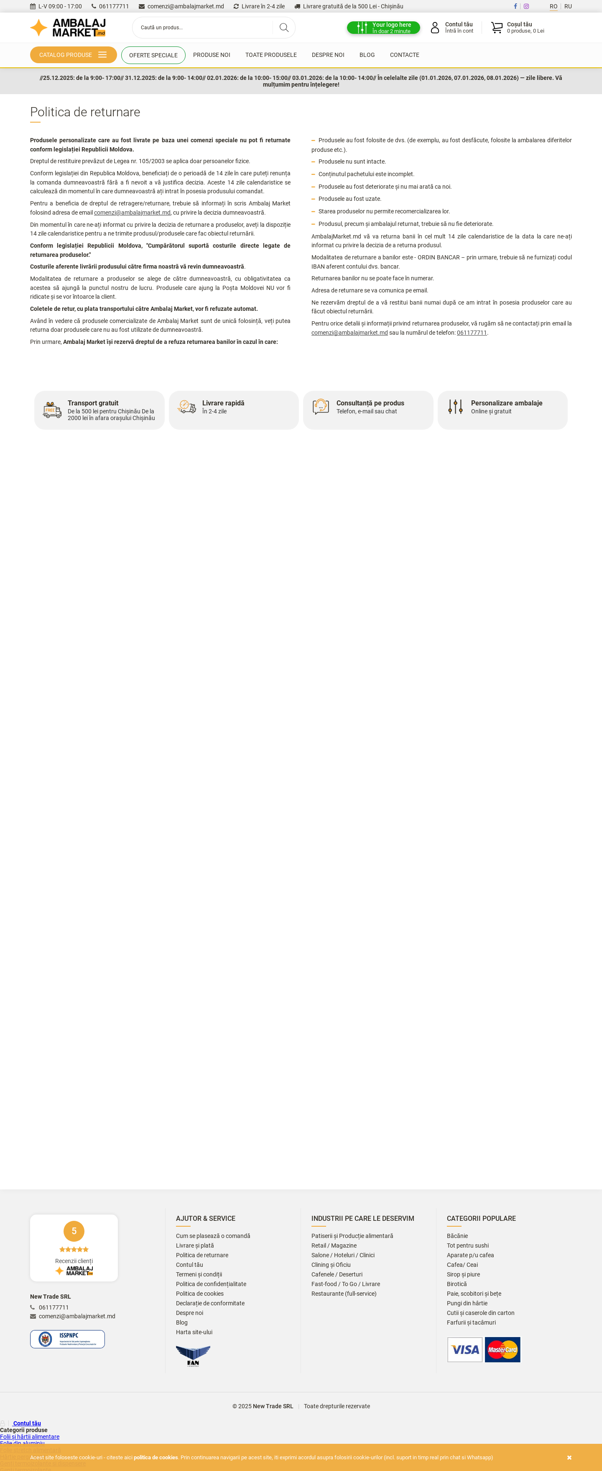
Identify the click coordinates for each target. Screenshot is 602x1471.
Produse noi (211, 54)
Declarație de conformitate (210, 1303)
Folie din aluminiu (22, 1443)
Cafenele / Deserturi (336, 1274)
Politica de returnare (202, 1255)
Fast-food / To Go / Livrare (345, 1284)
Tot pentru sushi (468, 1246)
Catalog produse (74, 55)
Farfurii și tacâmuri (471, 1323)
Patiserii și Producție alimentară (352, 1236)
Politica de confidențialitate (211, 1284)
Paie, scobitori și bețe (474, 1294)
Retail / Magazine (334, 1246)
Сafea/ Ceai (462, 1265)
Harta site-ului (194, 1332)
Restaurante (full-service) (344, 1294)
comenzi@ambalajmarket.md (181, 6)
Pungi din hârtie (467, 1303)
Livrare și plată (195, 1246)
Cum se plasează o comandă (213, 1236)
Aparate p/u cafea (470, 1255)
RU (568, 6)
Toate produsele (271, 54)
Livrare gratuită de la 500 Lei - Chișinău (348, 6)
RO (554, 6)
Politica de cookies (200, 1294)
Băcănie (457, 1236)
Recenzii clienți (74, 1248)
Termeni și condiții (199, 1274)
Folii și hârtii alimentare (29, 1436)
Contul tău (189, 1265)
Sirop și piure (463, 1274)
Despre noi (328, 54)
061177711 (110, 6)
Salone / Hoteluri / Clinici (343, 1255)
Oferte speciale (153, 55)
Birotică (457, 1284)
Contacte (404, 54)
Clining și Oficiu (331, 1265)
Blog (367, 54)
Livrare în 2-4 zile (259, 6)
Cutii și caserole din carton (481, 1313)
